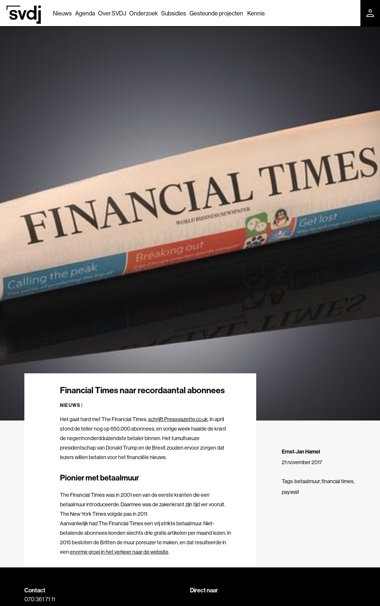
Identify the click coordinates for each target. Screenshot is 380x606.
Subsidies (173, 13)
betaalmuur (307, 481)
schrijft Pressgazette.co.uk (178, 419)
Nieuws (62, 13)
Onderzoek (143, 13)
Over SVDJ (112, 13)
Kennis (256, 13)
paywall (290, 491)
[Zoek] (350, 13)
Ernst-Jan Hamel (301, 451)
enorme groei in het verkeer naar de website (119, 551)
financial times (338, 481)
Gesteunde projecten (216, 13)
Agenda (85, 13)
